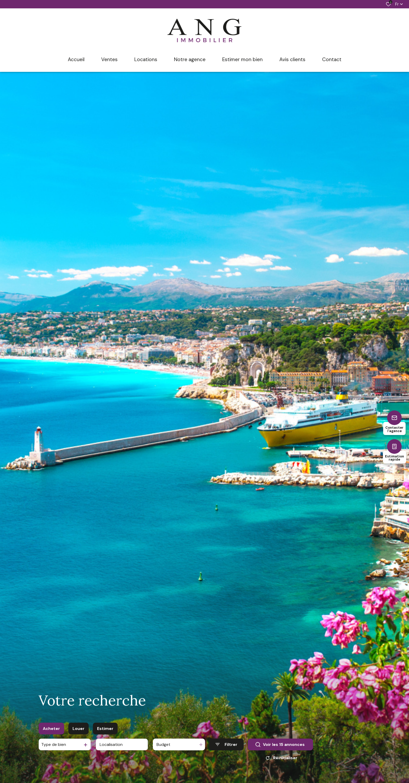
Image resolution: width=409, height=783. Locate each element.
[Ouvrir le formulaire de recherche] (226, 745)
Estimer (105, 729)
